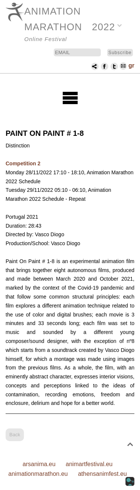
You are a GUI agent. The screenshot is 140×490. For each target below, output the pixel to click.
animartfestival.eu (89, 464)
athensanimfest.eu (102, 474)
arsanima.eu (39, 464)
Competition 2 (23, 163)
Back (14, 434)
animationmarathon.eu (38, 474)
